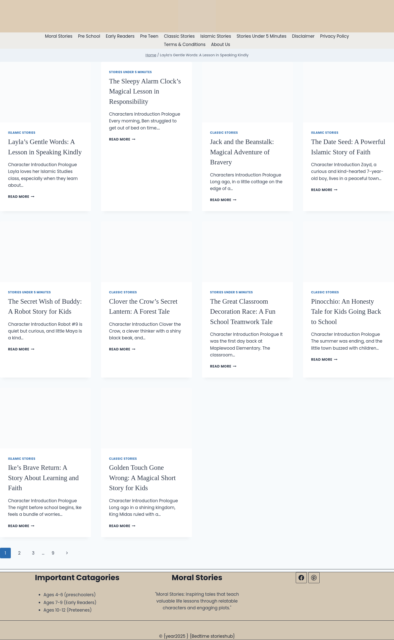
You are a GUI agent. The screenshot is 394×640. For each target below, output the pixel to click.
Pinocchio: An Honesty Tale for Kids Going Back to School (346, 312)
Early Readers (120, 36)
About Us (220, 44)
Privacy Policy (334, 36)
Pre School (89, 36)
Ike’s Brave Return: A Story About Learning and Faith (43, 478)
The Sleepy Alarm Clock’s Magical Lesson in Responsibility (145, 91)
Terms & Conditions (185, 44)
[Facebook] (301, 577)
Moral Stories (58, 36)
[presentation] (45, 92)
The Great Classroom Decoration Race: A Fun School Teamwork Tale (242, 312)
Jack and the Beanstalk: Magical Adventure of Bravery (242, 152)
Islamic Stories (215, 36)
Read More (21, 196)
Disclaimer (303, 36)
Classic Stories (179, 36)
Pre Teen (149, 36)
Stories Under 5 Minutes (261, 36)
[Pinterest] (313, 577)
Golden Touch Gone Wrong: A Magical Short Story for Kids (142, 478)
